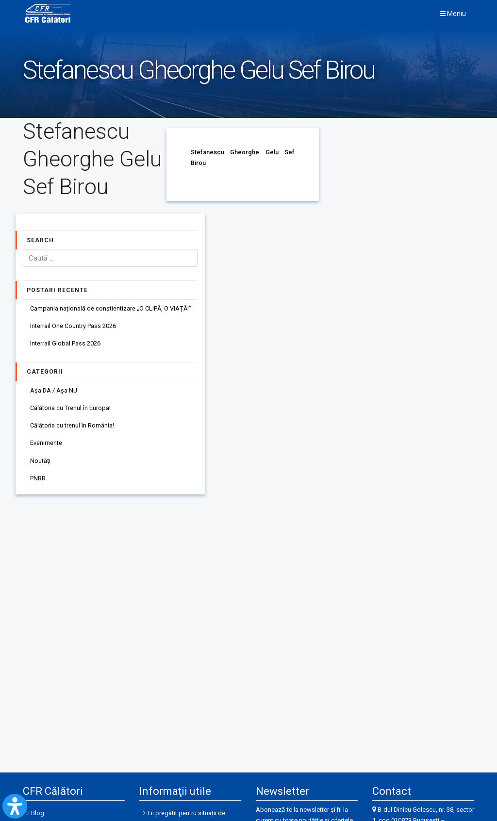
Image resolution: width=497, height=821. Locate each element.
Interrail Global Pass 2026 (65, 344)
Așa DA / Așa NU (54, 391)
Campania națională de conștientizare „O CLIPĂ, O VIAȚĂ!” (110, 308)
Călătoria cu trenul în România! (72, 427)
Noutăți (40, 464)
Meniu (453, 14)
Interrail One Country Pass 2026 (73, 326)
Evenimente (46, 445)
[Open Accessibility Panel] (14, 806)
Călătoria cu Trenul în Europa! (70, 409)
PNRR (38, 482)
